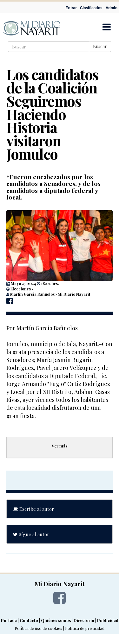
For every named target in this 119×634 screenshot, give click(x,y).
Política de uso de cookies (38, 628)
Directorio (84, 620)
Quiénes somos (56, 620)
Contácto (29, 620)
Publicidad (107, 620)
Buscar (100, 46)
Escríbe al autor (33, 509)
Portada (9, 620)
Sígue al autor (31, 534)
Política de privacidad (84, 628)
